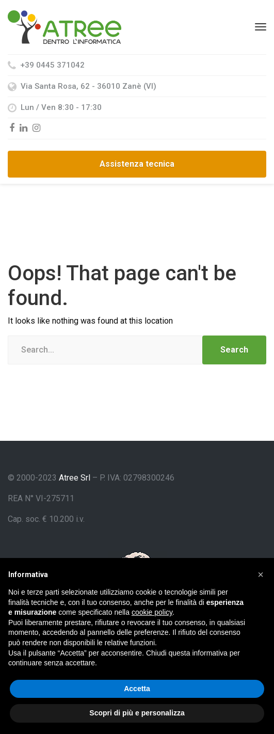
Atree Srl (74, 478)
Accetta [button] (137, 688)
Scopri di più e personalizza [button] (136, 713)
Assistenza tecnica (137, 164)
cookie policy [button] (152, 612)
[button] (260, 574)
